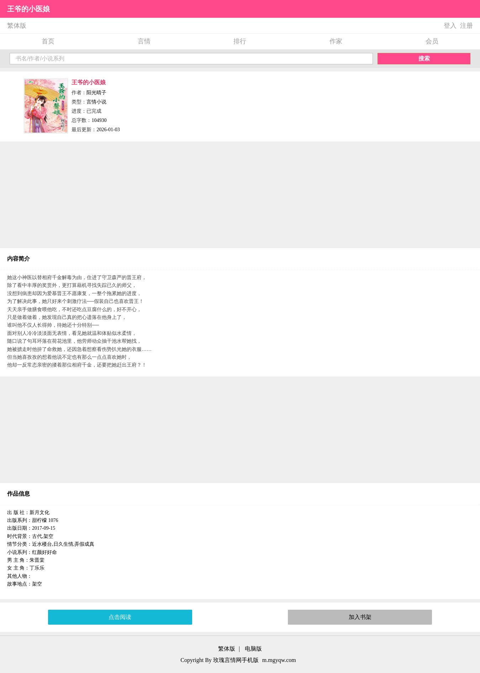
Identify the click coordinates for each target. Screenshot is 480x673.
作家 (335, 41)
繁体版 (16, 25)
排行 (239, 41)
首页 (48, 41)
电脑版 (253, 649)
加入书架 (360, 617)
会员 (432, 41)
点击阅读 (120, 617)
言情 (144, 41)
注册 (466, 25)
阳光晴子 (96, 92)
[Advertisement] (240, 195)
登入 (450, 25)
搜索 (424, 58)
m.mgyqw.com (279, 660)
